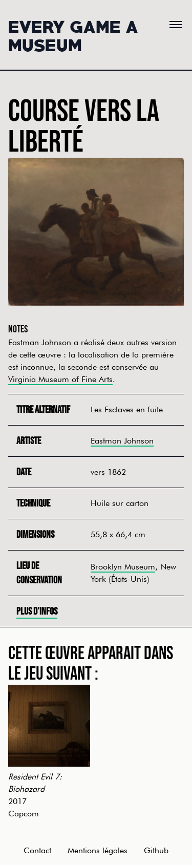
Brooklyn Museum (123, 567)
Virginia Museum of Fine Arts (60, 379)
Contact (37, 850)
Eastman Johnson (122, 441)
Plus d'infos (36, 611)
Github (156, 850)
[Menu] (175, 24)
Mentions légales (97, 850)
